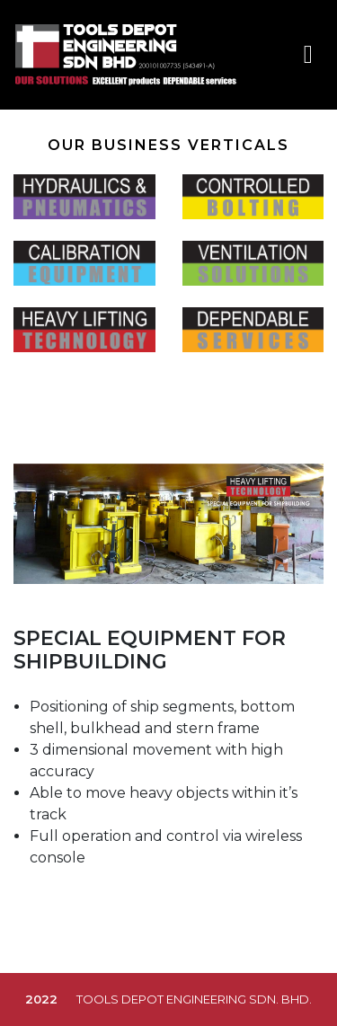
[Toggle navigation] (308, 55)
